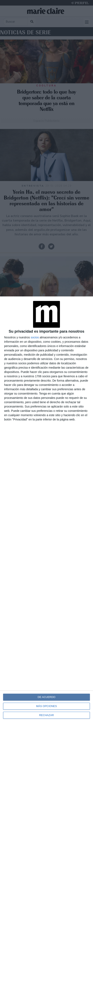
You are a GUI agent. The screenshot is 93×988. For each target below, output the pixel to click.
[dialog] (46, 642)
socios (35, 337)
